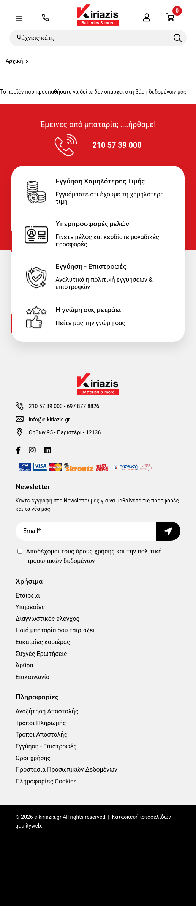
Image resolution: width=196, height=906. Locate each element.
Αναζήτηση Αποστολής (47, 711)
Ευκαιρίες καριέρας (43, 642)
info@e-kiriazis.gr (49, 419)
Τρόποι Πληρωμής (41, 723)
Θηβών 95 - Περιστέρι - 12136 (65, 432)
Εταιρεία (28, 595)
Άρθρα (24, 665)
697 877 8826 (83, 406)
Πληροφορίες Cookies (46, 781)
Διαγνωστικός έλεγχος (47, 618)
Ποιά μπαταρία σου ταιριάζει (55, 630)
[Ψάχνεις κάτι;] (98, 38)
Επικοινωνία (33, 677)
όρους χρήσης (95, 551)
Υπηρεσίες (30, 607)
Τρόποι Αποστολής (41, 734)
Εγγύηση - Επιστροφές (46, 746)
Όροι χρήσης (33, 758)
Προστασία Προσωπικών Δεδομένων (66, 769)
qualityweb (28, 826)
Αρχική (14, 61)
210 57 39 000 (46, 406)
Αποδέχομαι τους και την (94, 556)
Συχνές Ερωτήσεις (41, 653)
